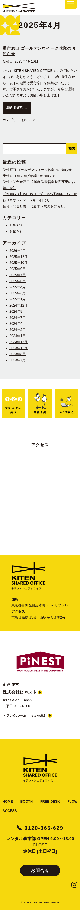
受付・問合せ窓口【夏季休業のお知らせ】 (35, 206)
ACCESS (10, 811)
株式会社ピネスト (22, 692)
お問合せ (40, 870)
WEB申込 (67, 405)
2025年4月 (17, 287)
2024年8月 (17, 311)
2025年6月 (17, 281)
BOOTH (26, 801)
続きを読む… (18, 106)
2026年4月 (17, 250)
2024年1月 (17, 336)
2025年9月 (17, 269)
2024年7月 (17, 317)
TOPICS (15, 225)
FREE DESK (50, 801)
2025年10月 (18, 263)
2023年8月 (17, 354)
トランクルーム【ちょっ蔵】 (27, 715)
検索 (71, 148)
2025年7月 (17, 275)
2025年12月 (18, 257)
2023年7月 (17, 360)
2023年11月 (18, 348)
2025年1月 (17, 299)
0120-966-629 (40, 828)
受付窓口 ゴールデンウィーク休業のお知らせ (37, 170)
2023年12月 (18, 342)
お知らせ (28, 120)
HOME (8, 801)
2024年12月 (18, 305)
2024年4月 (17, 323)
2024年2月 (17, 330)
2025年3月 (17, 293)
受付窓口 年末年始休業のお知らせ (29, 176)
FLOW (72, 801)
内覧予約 (40, 403)
